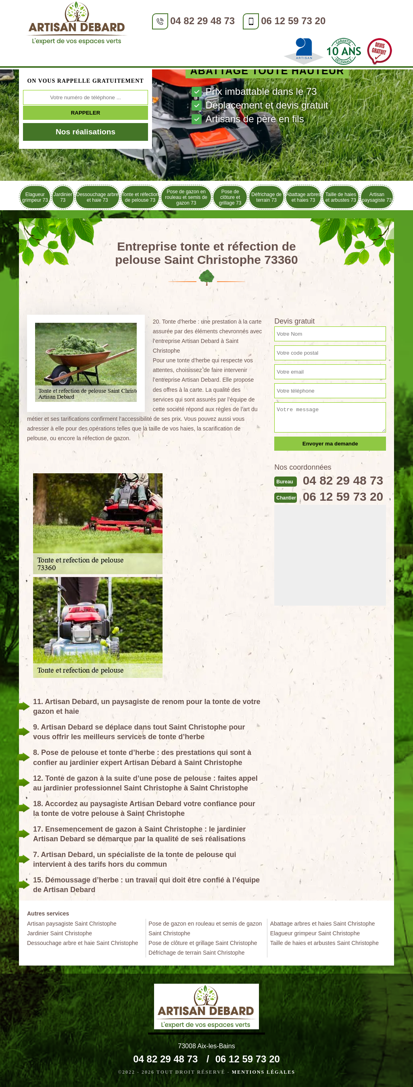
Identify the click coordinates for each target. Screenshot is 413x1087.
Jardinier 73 (63, 197)
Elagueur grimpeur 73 (35, 197)
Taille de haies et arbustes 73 (340, 197)
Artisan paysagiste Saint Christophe (72, 923)
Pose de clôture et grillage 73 (230, 197)
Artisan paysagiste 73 (377, 197)
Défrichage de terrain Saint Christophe (196, 952)
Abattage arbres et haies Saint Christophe (322, 923)
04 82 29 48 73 (202, 20)
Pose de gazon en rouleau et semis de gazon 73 (186, 197)
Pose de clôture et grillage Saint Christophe (202, 943)
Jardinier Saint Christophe (59, 933)
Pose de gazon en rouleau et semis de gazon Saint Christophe (205, 928)
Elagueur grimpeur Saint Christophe (315, 933)
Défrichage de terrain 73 (266, 197)
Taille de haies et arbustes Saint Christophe (324, 943)
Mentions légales (263, 1072)
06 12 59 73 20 (293, 20)
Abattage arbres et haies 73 (303, 197)
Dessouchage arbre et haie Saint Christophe (82, 943)
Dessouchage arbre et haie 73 (97, 197)
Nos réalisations (85, 132)
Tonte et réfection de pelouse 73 (140, 197)
